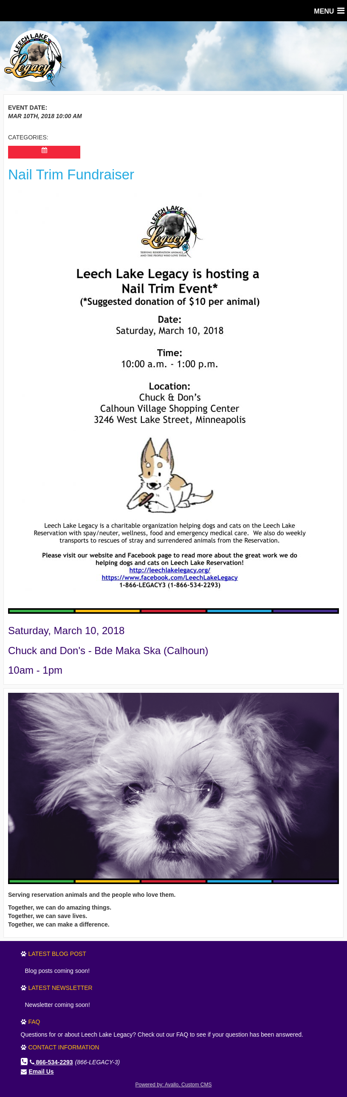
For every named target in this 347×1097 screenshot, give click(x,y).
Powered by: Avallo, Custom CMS (173, 1085)
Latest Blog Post (57, 953)
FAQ (34, 1021)
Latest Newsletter (60, 987)
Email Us (41, 1071)
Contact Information (63, 1047)
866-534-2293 (51, 1062)
